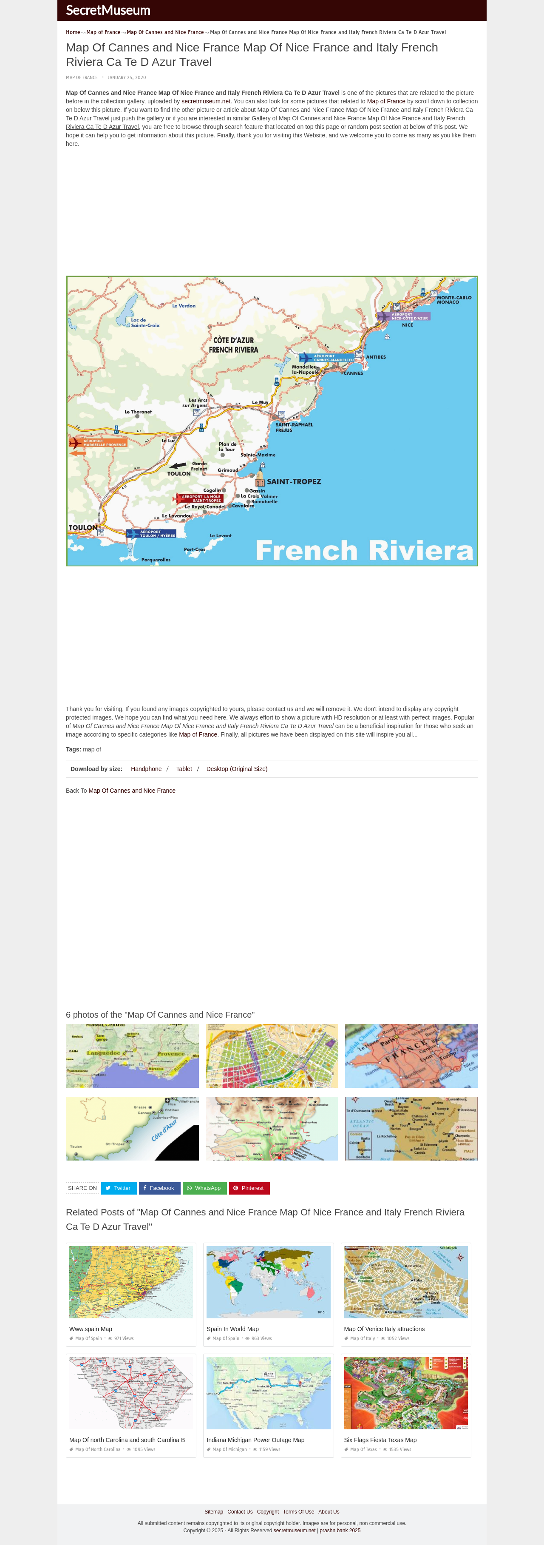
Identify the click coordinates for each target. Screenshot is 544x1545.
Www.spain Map (90, 1329)
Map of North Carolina (95, 1449)
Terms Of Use (298, 1512)
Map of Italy (359, 1338)
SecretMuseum (108, 9)
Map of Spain (85, 1338)
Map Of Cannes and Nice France (132, 790)
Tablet (184, 768)
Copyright (268, 1512)
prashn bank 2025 (340, 1531)
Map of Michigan (227, 1449)
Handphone (146, 768)
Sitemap (213, 1512)
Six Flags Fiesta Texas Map (380, 1440)
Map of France (82, 77)
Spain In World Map (233, 1329)
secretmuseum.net (205, 101)
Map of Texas (360, 1449)
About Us (328, 1512)
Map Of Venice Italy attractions (384, 1329)
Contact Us (239, 1512)
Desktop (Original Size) (237, 768)
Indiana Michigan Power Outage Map (255, 1440)
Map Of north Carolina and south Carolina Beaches (136, 1440)
